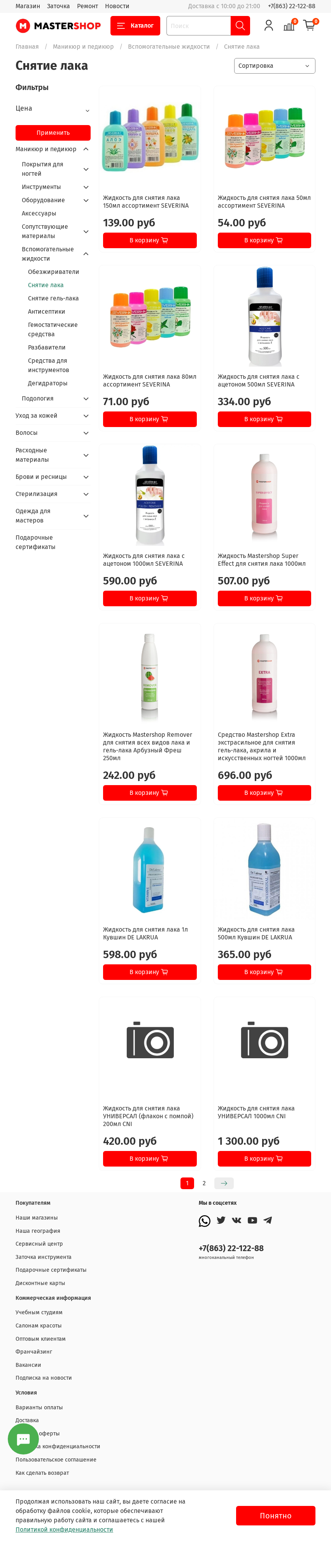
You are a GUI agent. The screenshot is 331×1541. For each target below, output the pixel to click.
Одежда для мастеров (33, 515)
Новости (117, 6)
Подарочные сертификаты (36, 542)
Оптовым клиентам (41, 1339)
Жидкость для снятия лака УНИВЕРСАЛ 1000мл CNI (256, 1112)
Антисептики (46, 311)
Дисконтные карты (40, 1283)
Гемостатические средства (53, 329)
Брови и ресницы (41, 476)
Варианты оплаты (39, 1407)
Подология (38, 398)
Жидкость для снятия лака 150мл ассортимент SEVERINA (146, 201)
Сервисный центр (39, 1244)
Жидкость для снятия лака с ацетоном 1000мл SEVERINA (144, 559)
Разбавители (47, 347)
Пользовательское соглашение (56, 1459)
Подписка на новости (44, 1378)
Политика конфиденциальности (58, 1446)
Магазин (28, 6)
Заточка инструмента (44, 1257)
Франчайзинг (34, 1352)
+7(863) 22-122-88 (291, 6)
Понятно (276, 1515)
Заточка (58, 6)
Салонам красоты (39, 1325)
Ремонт (87, 6)
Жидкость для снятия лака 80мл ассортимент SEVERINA (149, 380)
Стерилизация (37, 494)
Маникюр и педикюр (83, 46)
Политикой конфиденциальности (64, 1529)
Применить (53, 132)
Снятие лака (46, 285)
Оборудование (43, 200)
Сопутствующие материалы (45, 231)
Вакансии (28, 1365)
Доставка (27, 1420)
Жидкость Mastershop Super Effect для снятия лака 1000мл (262, 559)
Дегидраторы (48, 383)
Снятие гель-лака (53, 298)
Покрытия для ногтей (42, 169)
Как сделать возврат (42, 1473)
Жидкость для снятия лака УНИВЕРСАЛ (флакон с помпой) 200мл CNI (148, 1116)
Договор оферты (38, 1433)
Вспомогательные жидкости (169, 46)
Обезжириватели (53, 271)
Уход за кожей (37, 415)
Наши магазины (37, 1217)
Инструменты (41, 187)
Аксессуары (39, 213)
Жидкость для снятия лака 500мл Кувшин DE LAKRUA (256, 933)
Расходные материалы (32, 455)
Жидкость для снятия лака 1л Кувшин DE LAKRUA (145, 933)
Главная (27, 46)
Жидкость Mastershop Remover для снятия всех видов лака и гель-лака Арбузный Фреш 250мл (147, 746)
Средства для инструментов (48, 365)
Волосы (27, 432)
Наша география (38, 1231)
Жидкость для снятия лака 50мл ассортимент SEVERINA (264, 201)
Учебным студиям (39, 1312)
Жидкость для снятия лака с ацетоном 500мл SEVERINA (258, 380)
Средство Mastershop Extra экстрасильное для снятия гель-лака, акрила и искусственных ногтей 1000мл (262, 746)
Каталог (135, 26)
